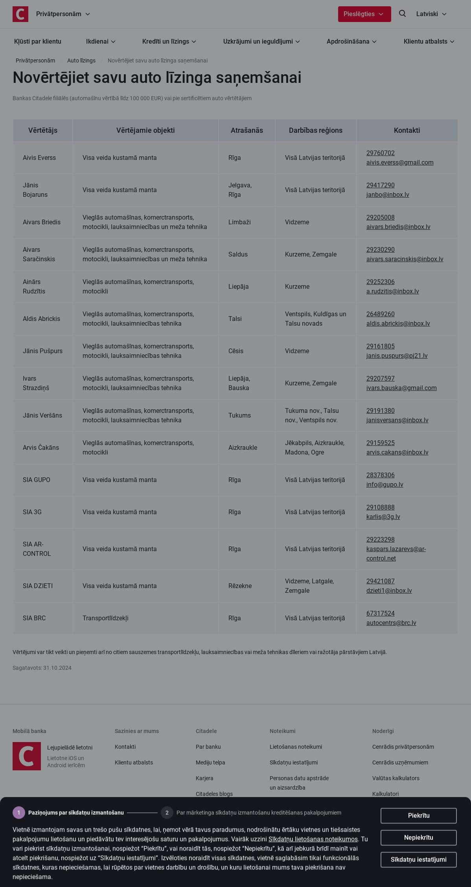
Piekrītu (419, 823)
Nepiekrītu (418, 845)
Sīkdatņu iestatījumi (419, 867)
